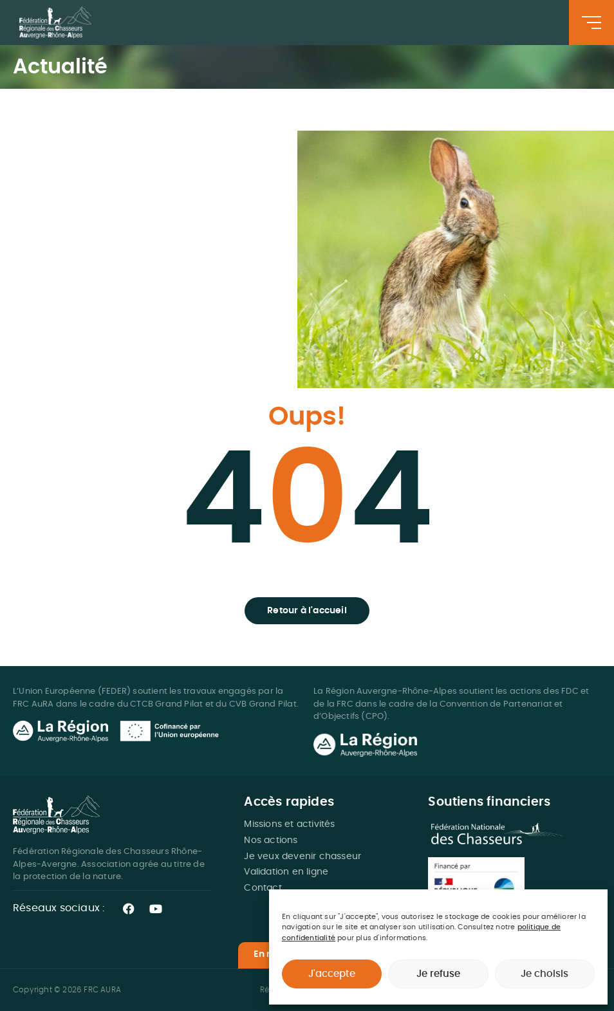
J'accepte (331, 974)
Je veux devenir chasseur (302, 856)
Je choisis (544, 974)
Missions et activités (289, 824)
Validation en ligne (286, 872)
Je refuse (438, 974)
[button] (307, 610)
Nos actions (270, 840)
